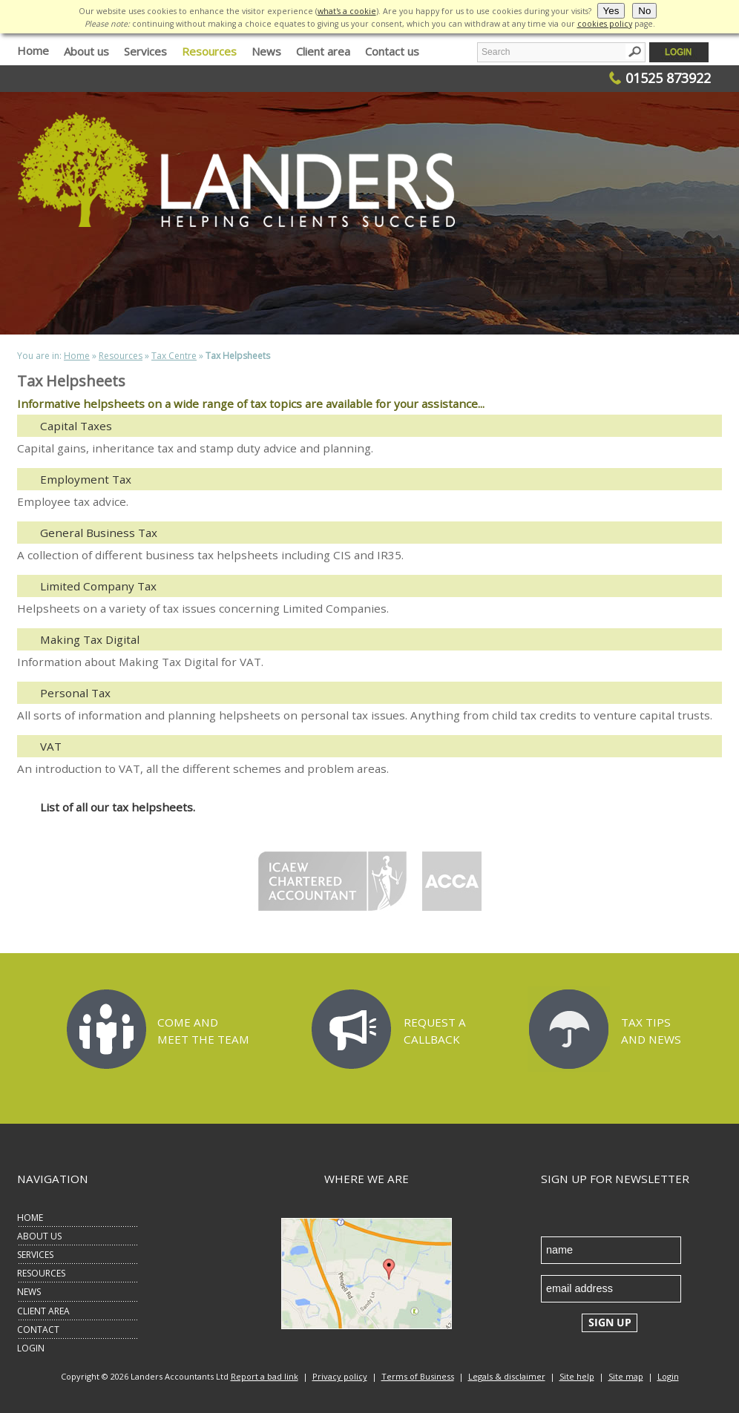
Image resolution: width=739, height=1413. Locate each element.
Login (668, 1376)
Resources (209, 51)
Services (145, 51)
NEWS (29, 1291)
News (266, 51)
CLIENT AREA (43, 1311)
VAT (51, 746)
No (644, 10)
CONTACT (38, 1329)
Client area (323, 51)
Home (33, 50)
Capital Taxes (76, 425)
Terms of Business (417, 1376)
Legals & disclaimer (506, 1376)
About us (86, 51)
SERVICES (35, 1254)
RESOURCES (41, 1273)
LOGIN (31, 1348)
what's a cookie (347, 11)
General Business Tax (98, 532)
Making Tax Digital (89, 639)
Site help (576, 1376)
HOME (30, 1217)
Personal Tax (75, 692)
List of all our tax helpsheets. (117, 807)
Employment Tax (85, 479)
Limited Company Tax (98, 586)
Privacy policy (339, 1376)
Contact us (392, 51)
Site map (625, 1376)
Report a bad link (264, 1376)
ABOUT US (39, 1236)
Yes (611, 10)
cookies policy (604, 24)
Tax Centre (174, 355)
